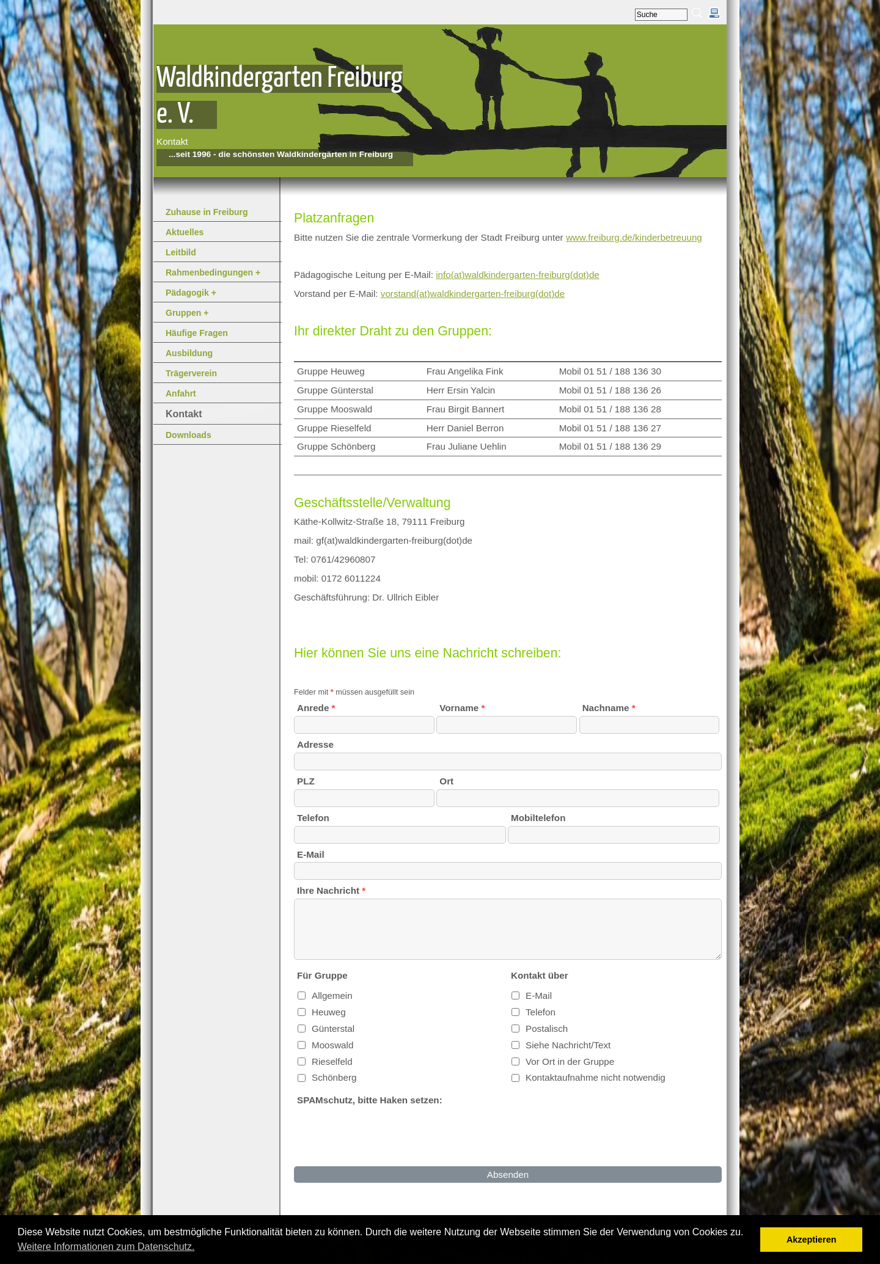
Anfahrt (181, 393)
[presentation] (387, 1136)
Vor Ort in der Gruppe (570, 1061)
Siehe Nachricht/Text (568, 1045)
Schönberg (334, 1077)
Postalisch (547, 1028)
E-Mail (539, 995)
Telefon (541, 1012)
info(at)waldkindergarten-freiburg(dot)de (518, 274)
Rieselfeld (332, 1061)
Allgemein (332, 995)
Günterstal (333, 1028)
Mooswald (332, 1045)
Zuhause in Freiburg (207, 212)
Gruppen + (187, 313)
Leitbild (181, 252)
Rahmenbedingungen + (213, 272)
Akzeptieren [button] (812, 1239)
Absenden (508, 1174)
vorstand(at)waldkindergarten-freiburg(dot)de (473, 293)
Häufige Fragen (197, 333)
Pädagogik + (191, 293)
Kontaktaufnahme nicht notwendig (596, 1077)
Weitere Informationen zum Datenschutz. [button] (106, 1246)
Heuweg (329, 1012)
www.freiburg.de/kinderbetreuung (634, 237)
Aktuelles (185, 232)
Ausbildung (189, 353)
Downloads (188, 435)
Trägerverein (191, 373)
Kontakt (184, 414)
